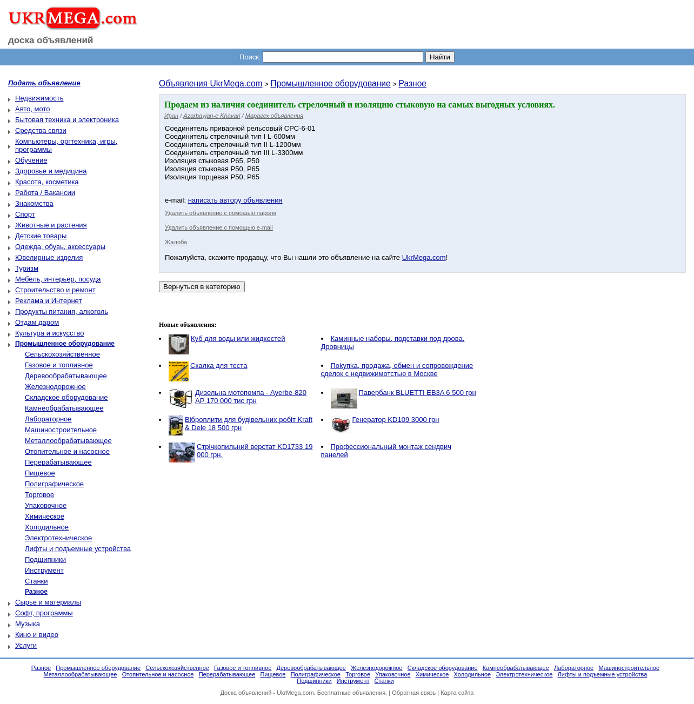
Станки (36, 581)
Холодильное (47, 527)
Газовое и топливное (59, 365)
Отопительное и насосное (67, 451)
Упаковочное (45, 505)
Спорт (25, 214)
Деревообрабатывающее (66, 376)
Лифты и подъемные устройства (78, 549)
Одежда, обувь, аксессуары (60, 247)
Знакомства (34, 203)
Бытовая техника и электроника (67, 120)
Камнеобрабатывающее (64, 408)
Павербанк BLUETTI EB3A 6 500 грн (417, 392)
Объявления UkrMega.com (211, 83)
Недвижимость (39, 98)
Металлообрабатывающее (68, 441)
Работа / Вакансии (45, 193)
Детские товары (40, 236)
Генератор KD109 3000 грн (395, 419)
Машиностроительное (61, 430)
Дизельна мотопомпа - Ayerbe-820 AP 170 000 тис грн (250, 396)
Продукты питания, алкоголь (61, 311)
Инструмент (44, 570)
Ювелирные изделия (49, 257)
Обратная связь (414, 692)
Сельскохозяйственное (62, 354)
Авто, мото (32, 109)
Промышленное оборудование (330, 83)
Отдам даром (37, 322)
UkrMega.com (424, 257)
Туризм (26, 268)
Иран (171, 115)
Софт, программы (44, 613)
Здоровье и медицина (50, 171)
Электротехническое (58, 538)
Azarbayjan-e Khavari (211, 115)
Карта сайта (457, 692)
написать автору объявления (235, 200)
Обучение (31, 160)
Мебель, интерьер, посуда (58, 279)
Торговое (39, 495)
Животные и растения (51, 225)
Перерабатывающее (58, 462)
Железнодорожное (55, 387)
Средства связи (40, 130)
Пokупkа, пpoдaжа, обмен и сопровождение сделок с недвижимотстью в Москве (397, 369)
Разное (413, 83)
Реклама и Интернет (48, 301)
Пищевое (40, 473)
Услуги (26, 645)
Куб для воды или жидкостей (238, 338)
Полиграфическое (54, 484)
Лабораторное (48, 419)
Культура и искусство (49, 333)
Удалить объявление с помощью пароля (220, 213)
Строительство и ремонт (55, 290)
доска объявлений (51, 40)
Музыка (27, 624)
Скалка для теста (218, 365)
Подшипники (45, 559)
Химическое (44, 516)
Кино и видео (36, 635)
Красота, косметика (47, 182)
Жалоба (176, 242)
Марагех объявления (274, 115)
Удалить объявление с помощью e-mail (219, 227)
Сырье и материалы (48, 602)
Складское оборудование (66, 397)
